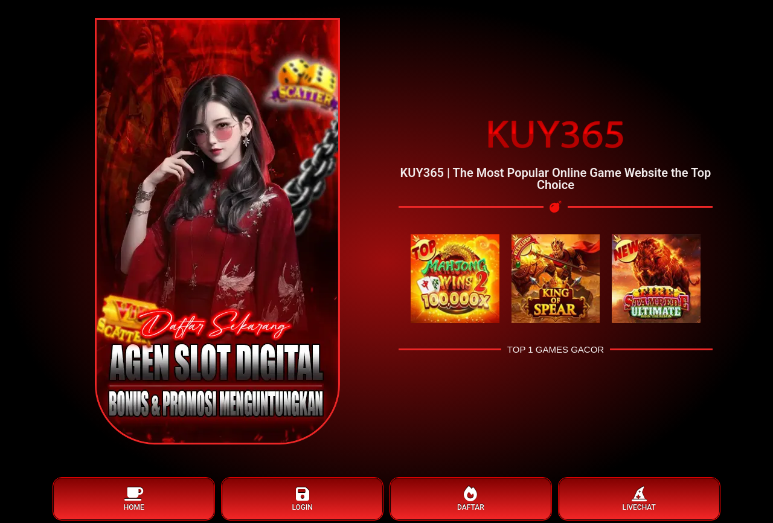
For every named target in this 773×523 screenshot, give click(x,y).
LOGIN (302, 499)
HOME (133, 499)
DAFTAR (470, 499)
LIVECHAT (639, 499)
